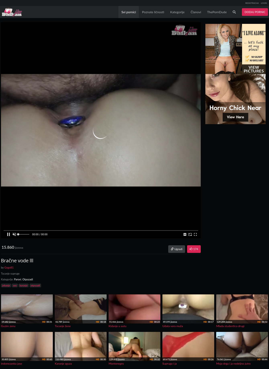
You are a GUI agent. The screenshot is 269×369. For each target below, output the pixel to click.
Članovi (196, 12)
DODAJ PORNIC (255, 12)
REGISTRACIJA (252, 3)
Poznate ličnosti (153, 12)
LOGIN (264, 3)
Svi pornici (128, 12)
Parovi (17, 279)
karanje (24, 285)
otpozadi (35, 285)
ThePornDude (217, 12)
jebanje (6, 285)
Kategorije (177, 12)
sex (15, 285)
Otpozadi (27, 279)
